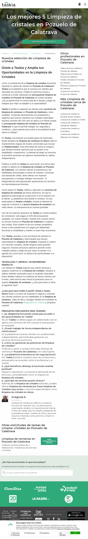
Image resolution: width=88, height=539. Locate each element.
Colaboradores (26, 518)
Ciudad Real (36, 53)
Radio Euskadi (69, 489)
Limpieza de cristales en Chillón (72, 120)
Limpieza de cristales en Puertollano (70, 129)
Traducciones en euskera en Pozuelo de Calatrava (71, 69)
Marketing (15, 535)
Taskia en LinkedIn (59, 519)
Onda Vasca (69, 499)
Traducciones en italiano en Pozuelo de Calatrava (71, 75)
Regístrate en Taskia (34, 302)
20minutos (13, 499)
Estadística (45, 533)
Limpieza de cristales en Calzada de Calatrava (70, 124)
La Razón (41, 499)
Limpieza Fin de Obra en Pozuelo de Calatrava (70, 92)
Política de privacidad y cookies (13, 514)
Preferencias (30, 533)
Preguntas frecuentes (6, 517)
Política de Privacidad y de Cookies (68, 529)
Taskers (5, 53)
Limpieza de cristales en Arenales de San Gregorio (70, 115)
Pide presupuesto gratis (44, 42)
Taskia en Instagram (48, 519)
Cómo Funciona (5, 512)
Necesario (16, 533)
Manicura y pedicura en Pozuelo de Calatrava (73, 87)
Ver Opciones (63, 534)
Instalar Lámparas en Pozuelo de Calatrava (72, 81)
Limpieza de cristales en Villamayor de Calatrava (70, 135)
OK (75, 533)
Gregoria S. (18, 397)
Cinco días (13, 489)
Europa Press (41, 489)
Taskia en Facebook (53, 519)
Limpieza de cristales (20, 53)
